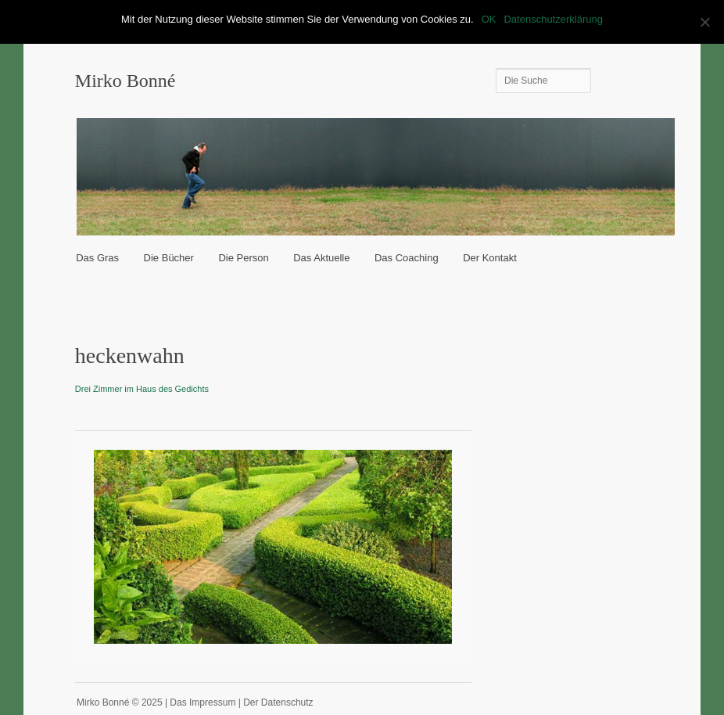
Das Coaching (407, 258)
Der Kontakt (490, 258)
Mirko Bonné (125, 80)
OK (489, 19)
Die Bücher (169, 258)
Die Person (243, 258)
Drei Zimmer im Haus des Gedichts (142, 388)
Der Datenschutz (278, 702)
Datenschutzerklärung (553, 19)
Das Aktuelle (321, 258)
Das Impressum (202, 702)
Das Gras (97, 258)
